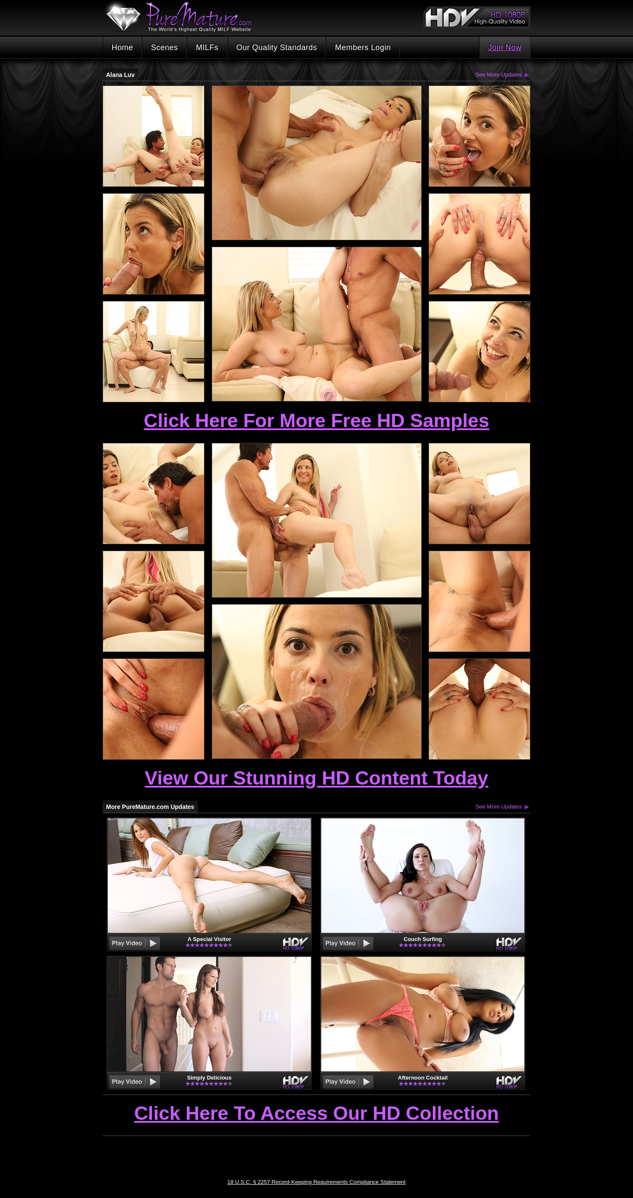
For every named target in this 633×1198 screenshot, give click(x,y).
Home (122, 47)
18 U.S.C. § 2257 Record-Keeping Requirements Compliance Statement (317, 1182)
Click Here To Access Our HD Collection (316, 1114)
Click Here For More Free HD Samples (316, 420)
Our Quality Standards (277, 47)
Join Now (504, 47)
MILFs (207, 47)
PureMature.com (183, 17)
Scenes (164, 47)
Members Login (363, 47)
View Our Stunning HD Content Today (316, 778)
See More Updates (499, 74)
